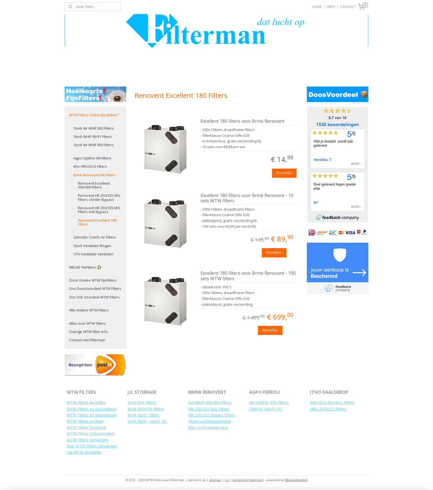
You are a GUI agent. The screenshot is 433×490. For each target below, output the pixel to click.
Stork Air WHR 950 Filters (93, 144)
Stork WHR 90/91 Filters (92, 136)
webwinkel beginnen (248, 480)
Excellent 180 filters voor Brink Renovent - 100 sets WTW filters (248, 276)
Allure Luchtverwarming (209, 421)
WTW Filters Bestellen (86, 402)
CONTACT (348, 6)
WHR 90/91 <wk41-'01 (147, 421)
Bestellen (284, 172)
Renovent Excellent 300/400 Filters (94, 185)
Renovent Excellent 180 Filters (97, 222)
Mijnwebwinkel (296, 480)
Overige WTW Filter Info (88, 331)
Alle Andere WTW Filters (89, 310)
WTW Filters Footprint (86, 427)
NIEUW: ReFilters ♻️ (85, 267)
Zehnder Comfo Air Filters (94, 237)
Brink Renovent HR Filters (94, 174)
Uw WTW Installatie (84, 452)
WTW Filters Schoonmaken (91, 433)
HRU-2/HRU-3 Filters (328, 409)
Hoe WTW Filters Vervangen (92, 446)
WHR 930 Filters (142, 402)
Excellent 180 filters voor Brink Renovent (242, 121)
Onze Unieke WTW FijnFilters (93, 280)
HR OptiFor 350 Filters (269, 402)
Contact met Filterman (87, 339)
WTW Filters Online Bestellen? (93, 114)
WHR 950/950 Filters (146, 409)
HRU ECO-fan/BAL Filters (332, 402)
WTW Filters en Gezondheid (91, 409)
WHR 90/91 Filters (144, 415)
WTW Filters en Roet (85, 421)
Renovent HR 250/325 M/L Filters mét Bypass (99, 209)
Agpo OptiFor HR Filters (92, 158)
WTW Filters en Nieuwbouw (91, 415)
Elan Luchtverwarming (208, 427)
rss (227, 480)
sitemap (215, 480)
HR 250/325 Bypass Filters (211, 415)
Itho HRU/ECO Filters (90, 166)
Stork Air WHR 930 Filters (93, 128)
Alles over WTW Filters (87, 323)
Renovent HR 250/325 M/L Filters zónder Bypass (99, 197)
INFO (331, 6)
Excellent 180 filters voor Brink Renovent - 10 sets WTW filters (246, 198)
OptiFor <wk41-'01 (265, 409)
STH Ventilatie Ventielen (93, 253)
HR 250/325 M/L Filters (208, 409)
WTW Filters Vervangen (87, 439)
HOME (317, 6)
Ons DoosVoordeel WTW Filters (95, 288)
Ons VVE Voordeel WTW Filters (94, 297)
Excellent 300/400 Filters (210, 402)
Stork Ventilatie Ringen (92, 245)
